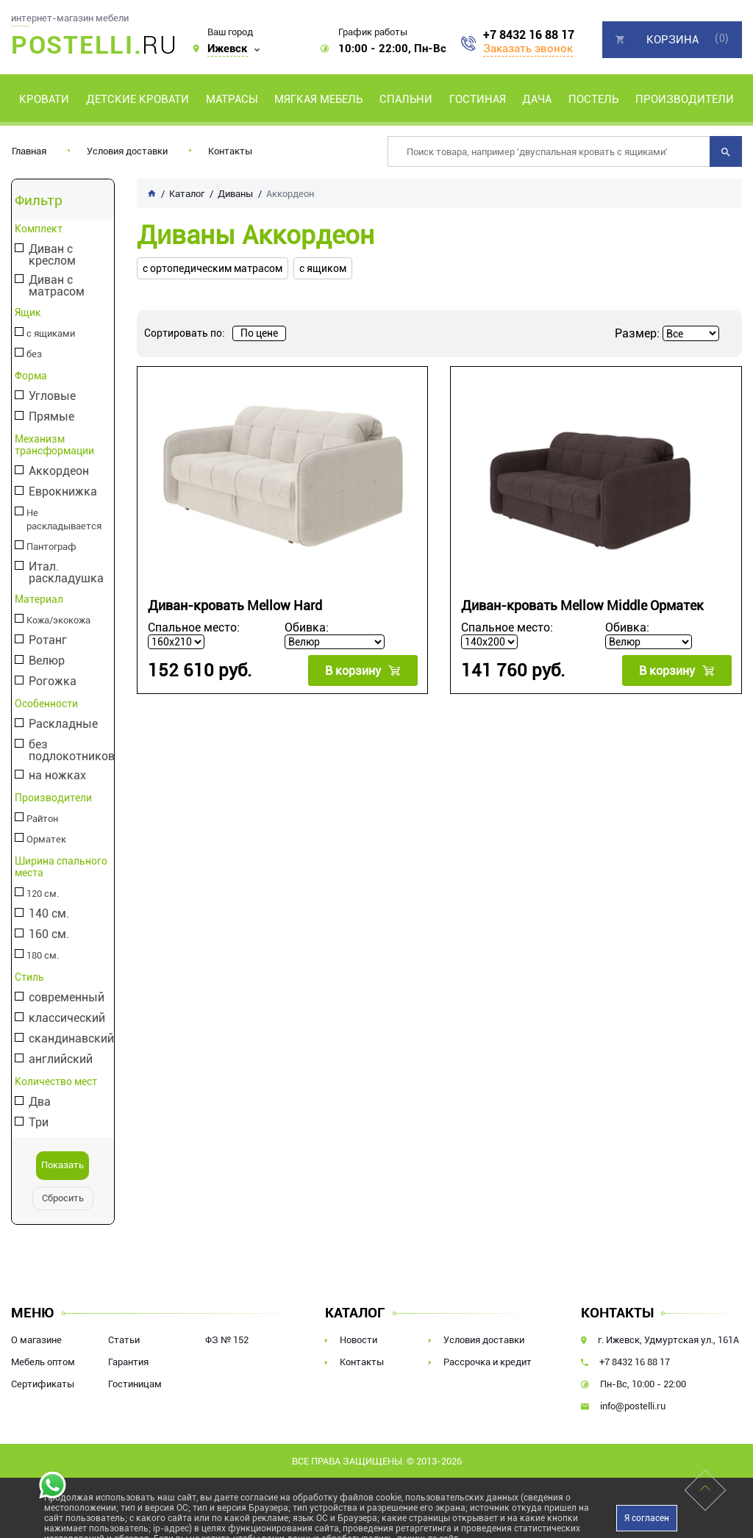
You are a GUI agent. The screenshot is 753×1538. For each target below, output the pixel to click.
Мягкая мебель (318, 99)
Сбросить (63, 1185)
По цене (259, 333)
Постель (593, 99)
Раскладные (62, 711)
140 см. (48, 901)
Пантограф (50, 534)
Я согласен (646, 1505)
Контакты (230, 151)
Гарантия (128, 1348)
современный (66, 985)
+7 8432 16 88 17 (528, 35)
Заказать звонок (528, 48)
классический (66, 1005)
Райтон (41, 806)
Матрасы (232, 99)
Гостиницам (135, 1370)
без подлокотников (71, 737)
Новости (358, 1326)
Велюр (46, 648)
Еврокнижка (62, 492)
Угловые (51, 396)
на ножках (56, 763)
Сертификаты (42, 1370)
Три (38, 1110)
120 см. (41, 881)
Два (39, 1089)
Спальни (405, 99)
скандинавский (70, 1026)
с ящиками (49, 334)
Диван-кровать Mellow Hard (235, 605)
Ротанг (47, 627)
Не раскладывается (68, 513)
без (33, 354)
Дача (537, 99)
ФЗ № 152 (227, 1326)
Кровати (44, 99)
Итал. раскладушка (65, 559)
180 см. (41, 942)
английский (60, 1046)
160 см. (48, 921)
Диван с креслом (51, 255)
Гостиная (477, 99)
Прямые (51, 417)
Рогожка (52, 668)
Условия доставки (127, 151)
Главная (29, 151)
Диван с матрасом (56, 286)
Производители (684, 99)
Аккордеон (58, 471)
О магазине (36, 1326)
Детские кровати (137, 99)
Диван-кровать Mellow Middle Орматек (582, 605)
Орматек (44, 826)
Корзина (672, 39)
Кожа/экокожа (57, 607)
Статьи (124, 1326)
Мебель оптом (43, 1348)
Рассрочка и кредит (487, 1348)
